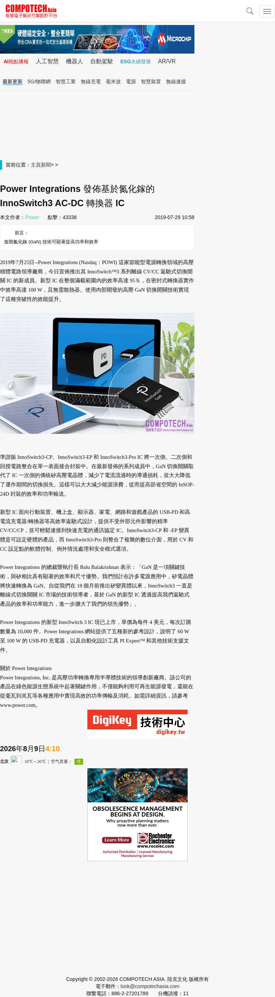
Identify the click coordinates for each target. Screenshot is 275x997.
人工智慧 (47, 61)
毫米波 (113, 81)
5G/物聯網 (39, 81)
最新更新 (13, 81)
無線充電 (91, 81)
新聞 (46, 165)
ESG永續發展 (135, 61)
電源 (131, 81)
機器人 (74, 61)
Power (32, 217)
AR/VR (167, 61)
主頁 (36, 165)
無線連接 (176, 81)
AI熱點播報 (16, 61)
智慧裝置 (151, 81)
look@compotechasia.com (150, 986)
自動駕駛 (101, 61)
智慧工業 (66, 81)
